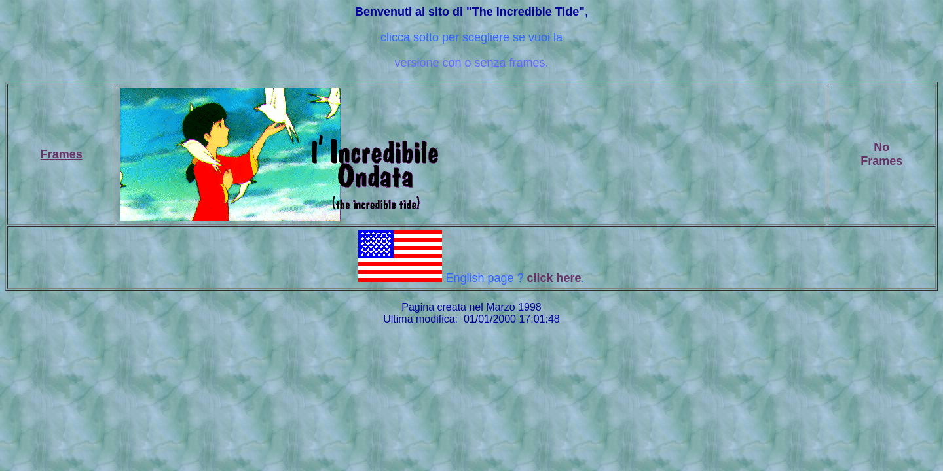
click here (554, 278)
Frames (62, 154)
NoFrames (881, 154)
